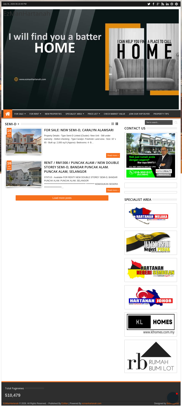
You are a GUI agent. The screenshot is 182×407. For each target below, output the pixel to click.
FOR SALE (18, 113)
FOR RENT (34, 113)
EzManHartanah (26, 13)
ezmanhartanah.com (91, 403)
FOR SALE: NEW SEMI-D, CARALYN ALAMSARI (79, 130)
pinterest (176, 4)
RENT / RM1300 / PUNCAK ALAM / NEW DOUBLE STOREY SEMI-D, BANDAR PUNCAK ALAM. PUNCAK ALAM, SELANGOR (81, 167)
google (158, 4)
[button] (172, 397)
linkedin (167, 4)
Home (7, 113)
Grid (113, 124)
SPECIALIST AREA (74, 113)
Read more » (113, 155)
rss (162, 4)
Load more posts (61, 197)
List (117, 124)
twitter (148, 4)
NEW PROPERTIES (53, 113)
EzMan (64, 403)
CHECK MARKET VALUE (114, 113)
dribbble (172, 4)
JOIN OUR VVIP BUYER (139, 113)
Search (176, 122)
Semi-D (10, 124)
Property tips (161, 113)
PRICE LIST (93, 113)
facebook (153, 4)
